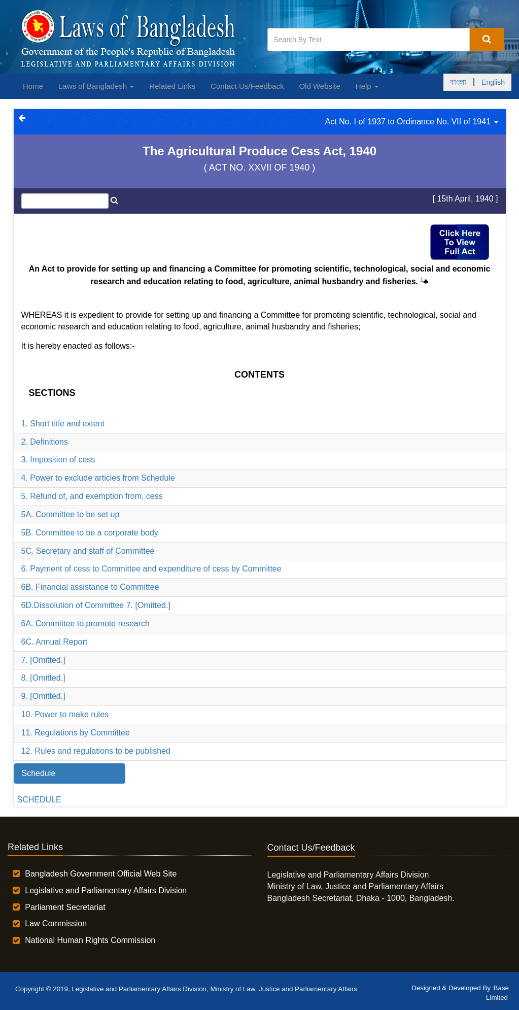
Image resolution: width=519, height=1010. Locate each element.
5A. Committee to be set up (70, 514)
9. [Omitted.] (43, 696)
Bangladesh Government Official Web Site (101, 873)
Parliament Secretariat (65, 907)
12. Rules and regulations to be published (95, 751)
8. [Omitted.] (43, 678)
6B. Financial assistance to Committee (90, 587)
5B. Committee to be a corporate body (89, 532)
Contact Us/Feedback (247, 86)
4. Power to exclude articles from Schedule (98, 478)
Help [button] (367, 86)
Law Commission (56, 923)
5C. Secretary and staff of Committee (88, 551)
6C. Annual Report (54, 641)
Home (33, 86)
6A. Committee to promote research (85, 623)
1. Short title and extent (63, 423)
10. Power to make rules (65, 714)
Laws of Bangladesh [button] (96, 86)
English (493, 82)
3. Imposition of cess (58, 459)
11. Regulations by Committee (75, 732)
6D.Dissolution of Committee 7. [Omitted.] (95, 605)
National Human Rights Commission (90, 940)
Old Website (319, 86)
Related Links (172, 86)
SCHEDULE (39, 799)
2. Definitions (44, 441)
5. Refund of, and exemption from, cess (92, 496)
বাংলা (458, 82)
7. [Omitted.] (43, 660)
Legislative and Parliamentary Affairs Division (106, 890)
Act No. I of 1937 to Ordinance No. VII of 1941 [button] (411, 121)
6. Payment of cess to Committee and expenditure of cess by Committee (151, 568)
